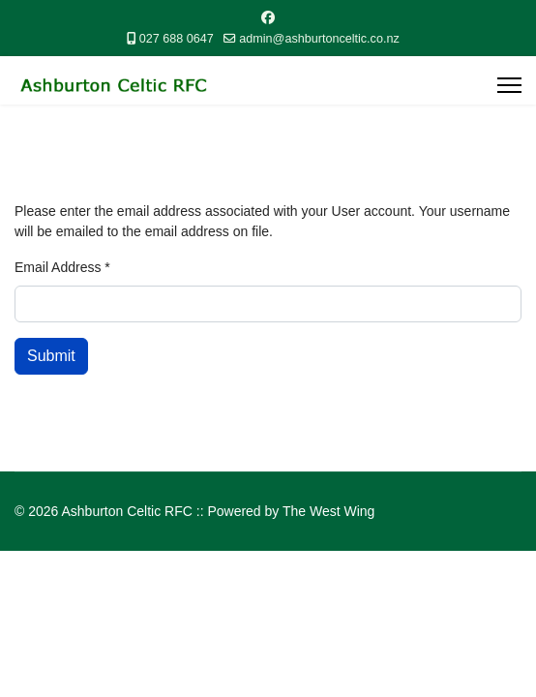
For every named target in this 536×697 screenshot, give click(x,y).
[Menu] (509, 85)
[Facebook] (268, 17)
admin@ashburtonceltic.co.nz (319, 38)
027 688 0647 (176, 38)
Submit (51, 356)
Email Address (62, 267)
